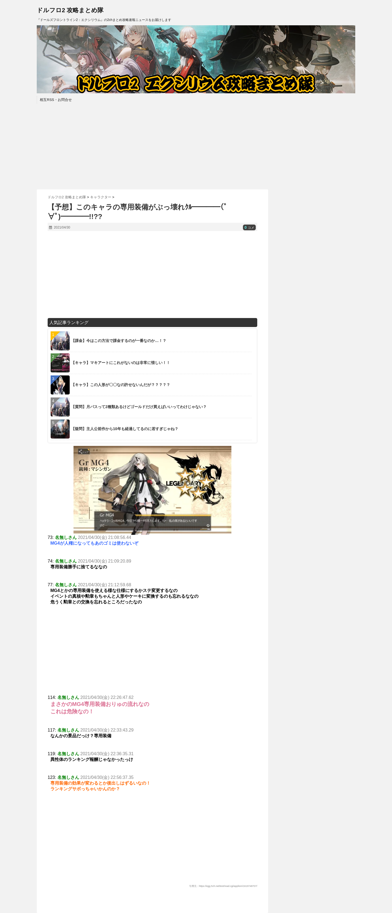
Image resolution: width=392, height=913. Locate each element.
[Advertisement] (196, 146)
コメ (249, 228)
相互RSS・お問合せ (56, 100)
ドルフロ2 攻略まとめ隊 (70, 10)
